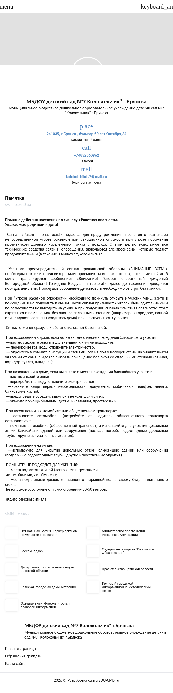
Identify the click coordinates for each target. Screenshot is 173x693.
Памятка (14, 197)
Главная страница (20, 648)
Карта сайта (15, 663)
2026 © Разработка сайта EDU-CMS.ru (86, 680)
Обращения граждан (23, 656)
